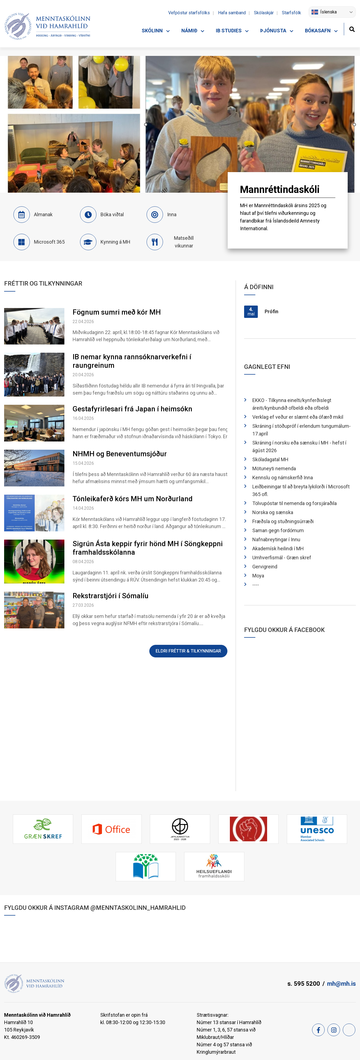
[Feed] (349, 1030)
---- (255, 585)
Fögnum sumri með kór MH (117, 312)
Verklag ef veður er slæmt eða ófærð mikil (297, 417)
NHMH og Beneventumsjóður (120, 454)
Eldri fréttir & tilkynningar (188, 651)
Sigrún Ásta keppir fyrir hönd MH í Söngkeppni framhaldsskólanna (148, 548)
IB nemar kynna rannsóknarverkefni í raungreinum (132, 361)
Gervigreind (264, 566)
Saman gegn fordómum (278, 530)
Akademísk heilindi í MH (278, 548)
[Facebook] (318, 1030)
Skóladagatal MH (270, 459)
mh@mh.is (341, 983)
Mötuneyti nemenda (274, 468)
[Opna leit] (352, 29)
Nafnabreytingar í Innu (276, 539)
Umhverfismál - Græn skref (281, 557)
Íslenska (324, 12)
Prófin (271, 311)
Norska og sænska (272, 512)
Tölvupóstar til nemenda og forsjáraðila (294, 503)
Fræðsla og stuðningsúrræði (283, 521)
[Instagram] (333, 1030)
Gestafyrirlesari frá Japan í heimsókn (132, 409)
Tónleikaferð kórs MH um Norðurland (133, 499)
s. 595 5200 (303, 983)
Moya (258, 576)
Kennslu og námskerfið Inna (282, 477)
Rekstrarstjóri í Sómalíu (110, 596)
